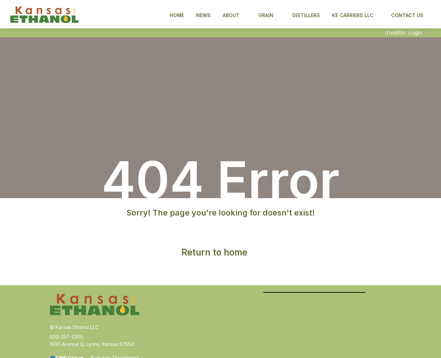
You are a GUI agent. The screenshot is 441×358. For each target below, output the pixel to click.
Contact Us (407, 15)
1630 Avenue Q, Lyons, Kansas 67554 (92, 344)
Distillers (306, 15)
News (203, 15)
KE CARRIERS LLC (356, 15)
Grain (269, 15)
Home (177, 15)
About (234, 15)
